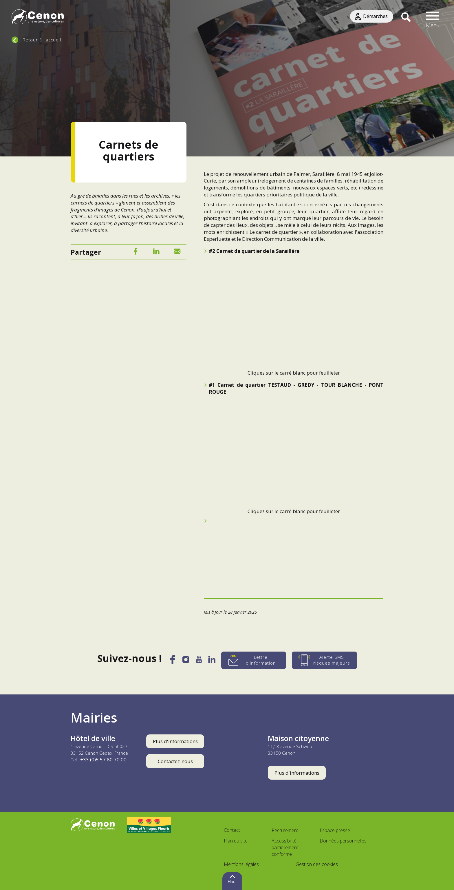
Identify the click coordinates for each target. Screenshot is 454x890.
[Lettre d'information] (255, 660)
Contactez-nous (175, 761)
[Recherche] (405, 17)
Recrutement (285, 830)
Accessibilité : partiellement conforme (285, 847)
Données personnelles (343, 841)
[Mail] (177, 252)
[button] (432, 17)
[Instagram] (185, 661)
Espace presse (335, 830)
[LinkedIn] (156, 252)
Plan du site (236, 841)
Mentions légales (241, 864)
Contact (232, 830)
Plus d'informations (175, 741)
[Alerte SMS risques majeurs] (325, 660)
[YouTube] (199, 661)
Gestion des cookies (317, 864)
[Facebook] (135, 252)
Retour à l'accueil (42, 40)
